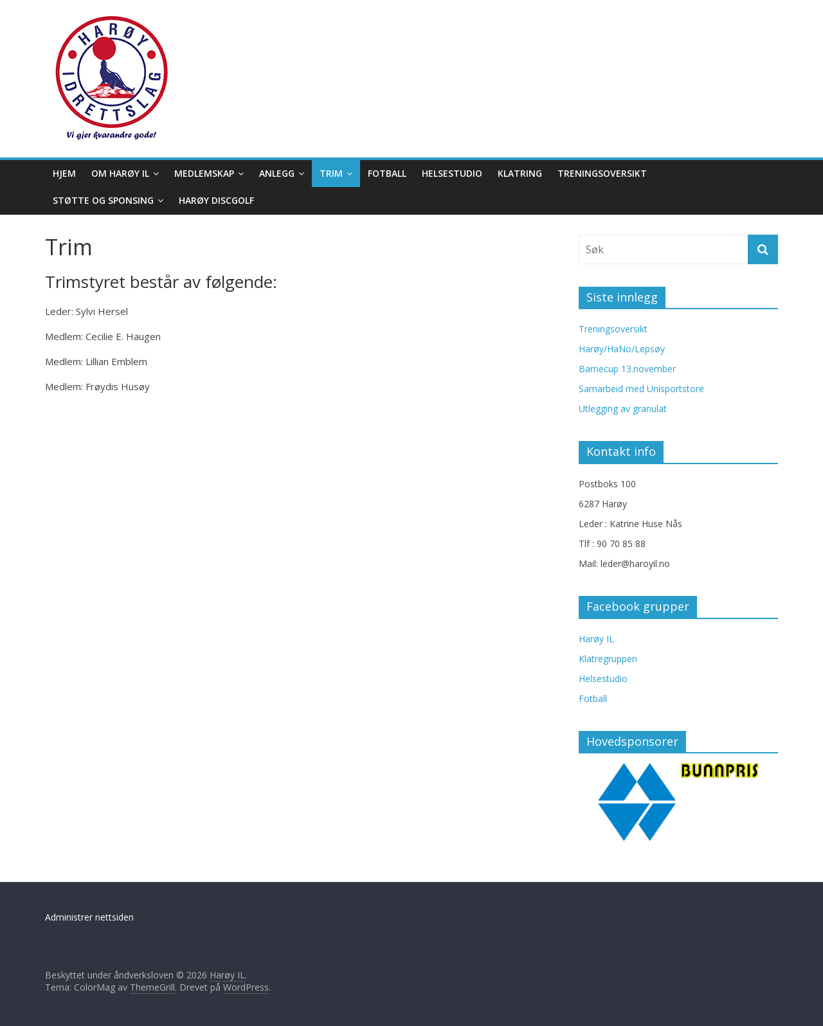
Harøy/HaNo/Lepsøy (622, 349)
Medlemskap (204, 173)
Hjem (64, 173)
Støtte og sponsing (103, 200)
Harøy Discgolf (216, 200)
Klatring (520, 173)
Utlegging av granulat (623, 408)
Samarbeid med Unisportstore (641, 388)
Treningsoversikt (602, 173)
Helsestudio (452, 173)
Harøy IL (596, 639)
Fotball (387, 173)
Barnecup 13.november (627, 369)
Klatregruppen (608, 658)
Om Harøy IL (120, 173)
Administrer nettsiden (89, 917)
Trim (331, 173)
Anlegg (276, 173)
